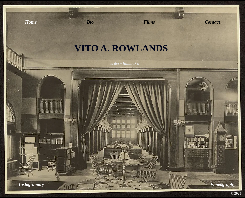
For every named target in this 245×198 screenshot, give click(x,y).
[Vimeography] (223, 185)
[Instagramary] (31, 185)
